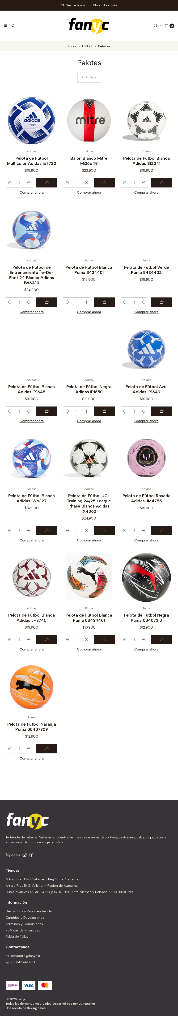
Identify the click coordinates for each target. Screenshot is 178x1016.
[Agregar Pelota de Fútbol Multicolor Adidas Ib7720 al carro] (46, 182)
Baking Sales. (36, 1008)
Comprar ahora (32, 192)
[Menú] (5, 25)
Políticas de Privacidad (23, 930)
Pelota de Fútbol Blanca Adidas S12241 (146, 161)
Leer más (110, 5)
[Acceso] (157, 25)
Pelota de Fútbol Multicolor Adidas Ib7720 (31, 161)
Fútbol (87, 46)
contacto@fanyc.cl (23, 956)
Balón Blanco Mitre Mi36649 (88, 161)
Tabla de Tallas (17, 936)
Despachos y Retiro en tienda (29, 911)
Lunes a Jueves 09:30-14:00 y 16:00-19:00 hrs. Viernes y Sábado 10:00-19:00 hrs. (70, 892)
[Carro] (169, 26)
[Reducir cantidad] (10, 182)
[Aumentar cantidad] (29, 182)
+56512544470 (20, 962)
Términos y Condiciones (24, 924)
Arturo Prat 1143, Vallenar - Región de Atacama (42, 885)
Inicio (72, 46)
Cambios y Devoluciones (25, 917)
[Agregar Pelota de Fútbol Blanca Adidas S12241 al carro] (161, 182)
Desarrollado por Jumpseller (74, 1004)
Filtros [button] (88, 77)
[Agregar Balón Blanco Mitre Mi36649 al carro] (104, 182)
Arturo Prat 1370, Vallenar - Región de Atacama (42, 879)
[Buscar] (13, 25)
